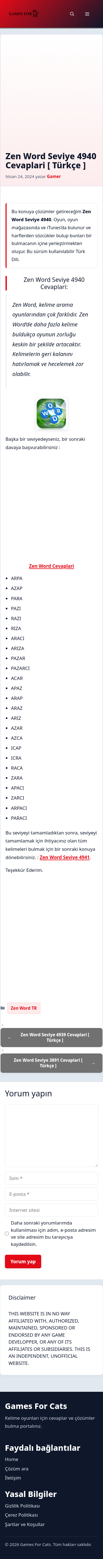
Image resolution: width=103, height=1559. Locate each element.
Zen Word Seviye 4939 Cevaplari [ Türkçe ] (55, 1037)
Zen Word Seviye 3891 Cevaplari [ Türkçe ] (48, 1062)
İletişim (13, 1478)
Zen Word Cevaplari (51, 566)
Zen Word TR (24, 1008)
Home (11, 1459)
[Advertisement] (51, 97)
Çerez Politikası (21, 1515)
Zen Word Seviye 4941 (65, 857)
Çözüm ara (16, 1468)
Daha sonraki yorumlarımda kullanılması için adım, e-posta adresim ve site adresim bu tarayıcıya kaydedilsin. (53, 1233)
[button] (72, 14)
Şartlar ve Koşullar (25, 1524)
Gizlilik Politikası (22, 1506)
